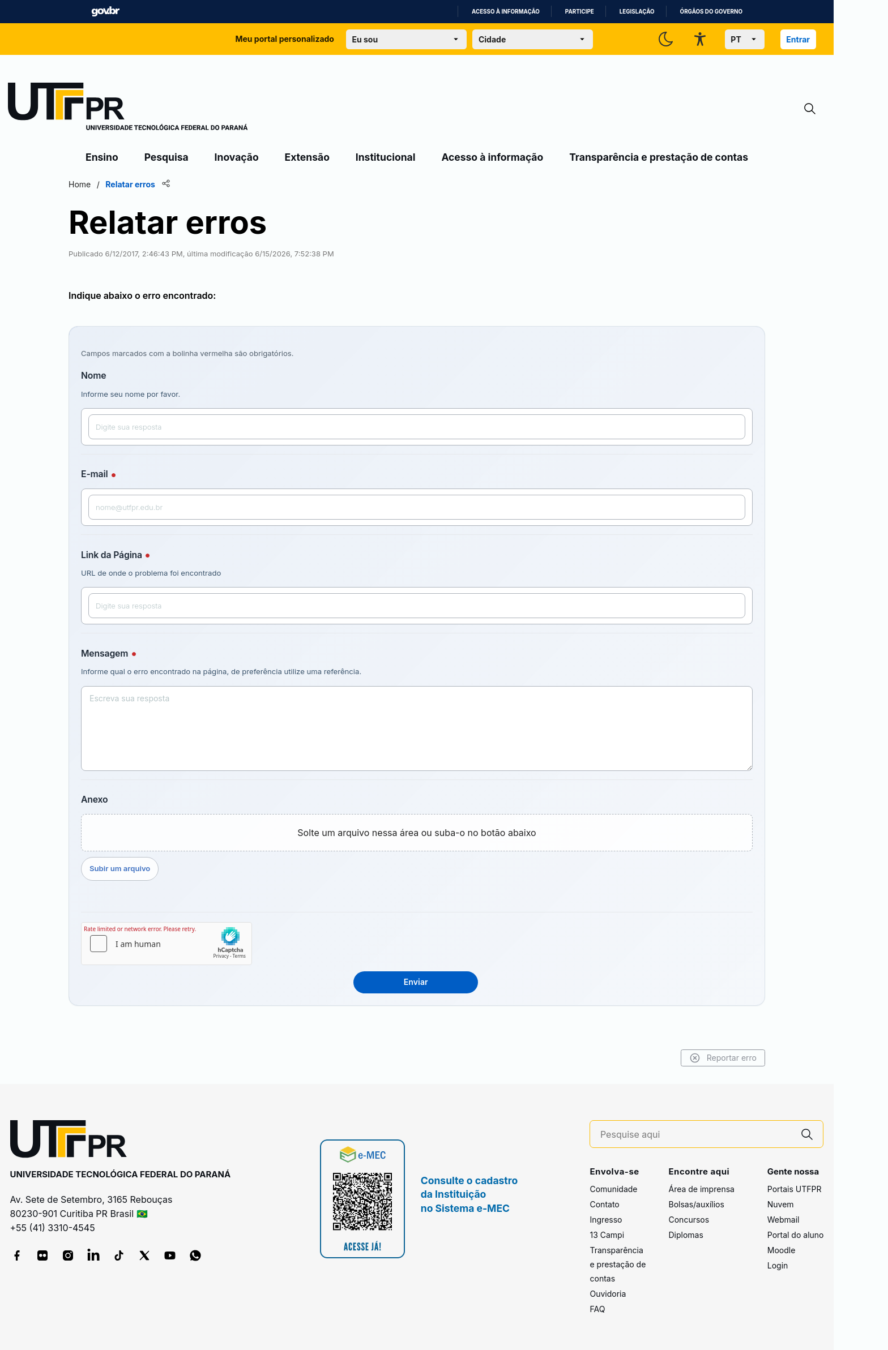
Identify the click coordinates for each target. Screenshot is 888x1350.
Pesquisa (166, 157)
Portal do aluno (795, 1235)
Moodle (781, 1250)
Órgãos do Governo (711, 11)
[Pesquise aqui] (696, 1135)
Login (777, 1265)
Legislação (637, 11)
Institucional (386, 157)
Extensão (307, 157)
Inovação (237, 157)
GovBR (105, 11)
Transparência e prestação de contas (658, 157)
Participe (579, 11)
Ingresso (606, 1219)
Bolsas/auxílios (696, 1204)
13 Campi (607, 1235)
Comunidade (613, 1189)
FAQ (597, 1309)
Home (80, 184)
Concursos (688, 1219)
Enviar (416, 982)
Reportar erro (723, 1058)
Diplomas (685, 1235)
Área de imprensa (701, 1189)
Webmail (783, 1219)
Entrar (798, 39)
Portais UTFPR (794, 1189)
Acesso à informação (506, 11)
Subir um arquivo (119, 868)
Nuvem (780, 1204)
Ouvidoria (608, 1293)
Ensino (102, 157)
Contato (604, 1204)
